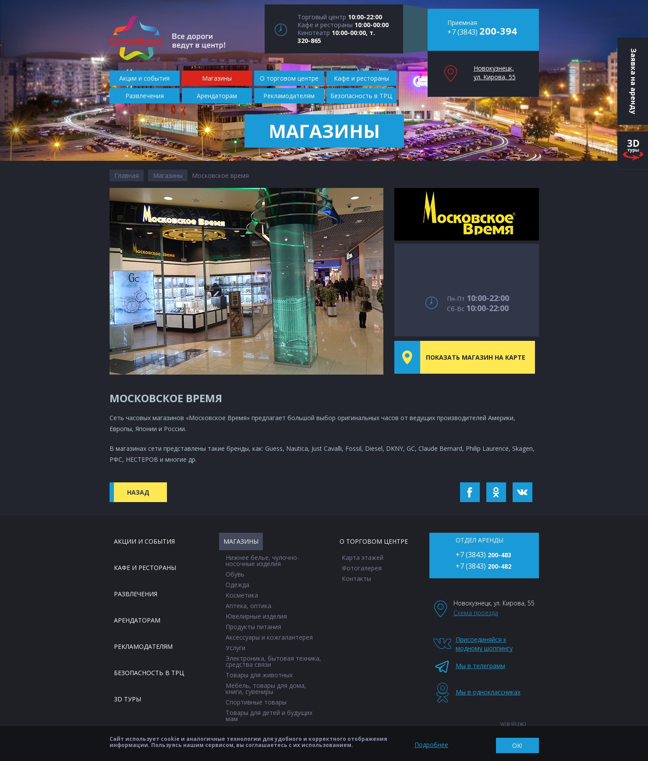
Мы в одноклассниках (485, 692)
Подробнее (431, 744)
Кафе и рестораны (145, 567)
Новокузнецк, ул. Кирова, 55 (495, 72)
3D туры (127, 699)
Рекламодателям (143, 646)
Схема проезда (475, 613)
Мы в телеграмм (480, 666)
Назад (138, 492)
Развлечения (135, 594)
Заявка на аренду (633, 81)
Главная (126, 175)
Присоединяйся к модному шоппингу (484, 643)
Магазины (168, 175)
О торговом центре (374, 541)
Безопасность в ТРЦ (149, 673)
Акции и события (144, 541)
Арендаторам (137, 620)
